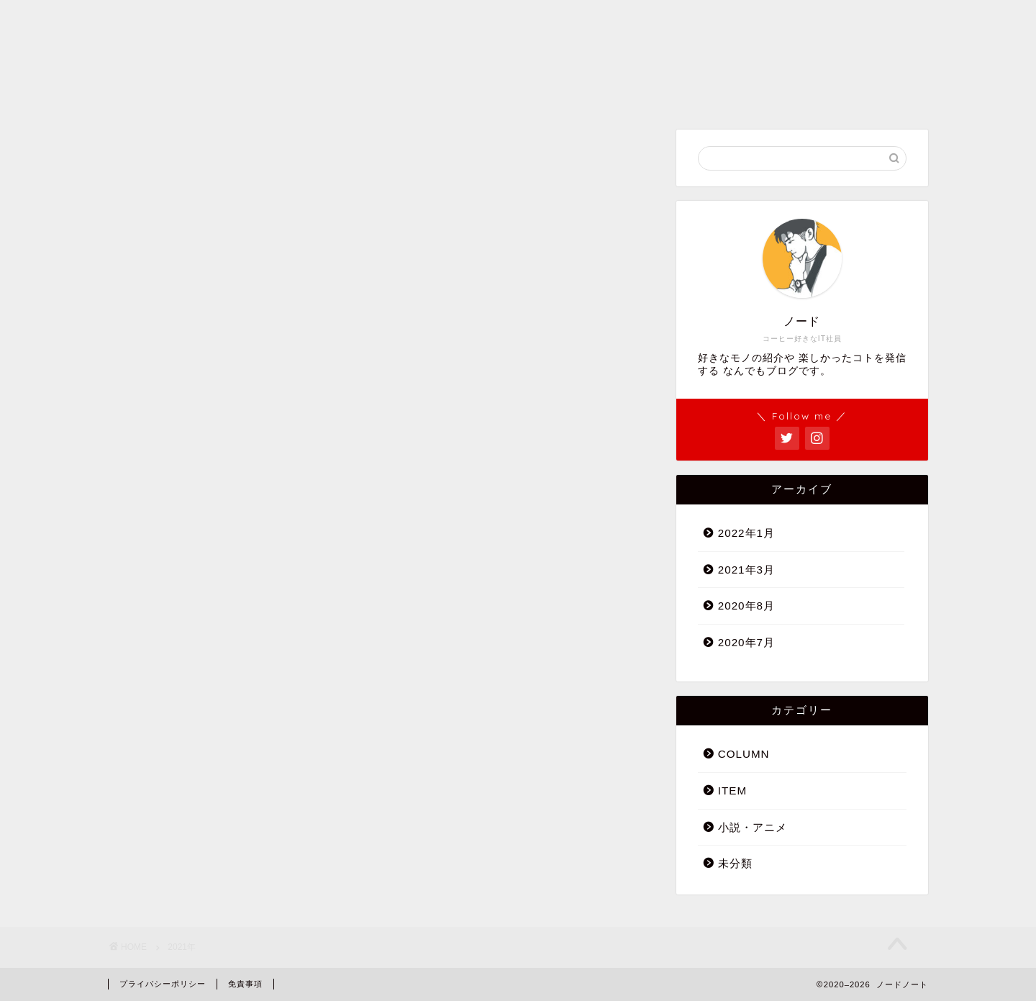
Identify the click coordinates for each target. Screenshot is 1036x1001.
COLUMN (744, 754)
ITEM (732, 790)
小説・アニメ (752, 827)
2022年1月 (746, 533)
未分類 (735, 863)
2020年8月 (746, 605)
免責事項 (245, 983)
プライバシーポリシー (162, 983)
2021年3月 (746, 569)
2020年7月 (746, 642)
